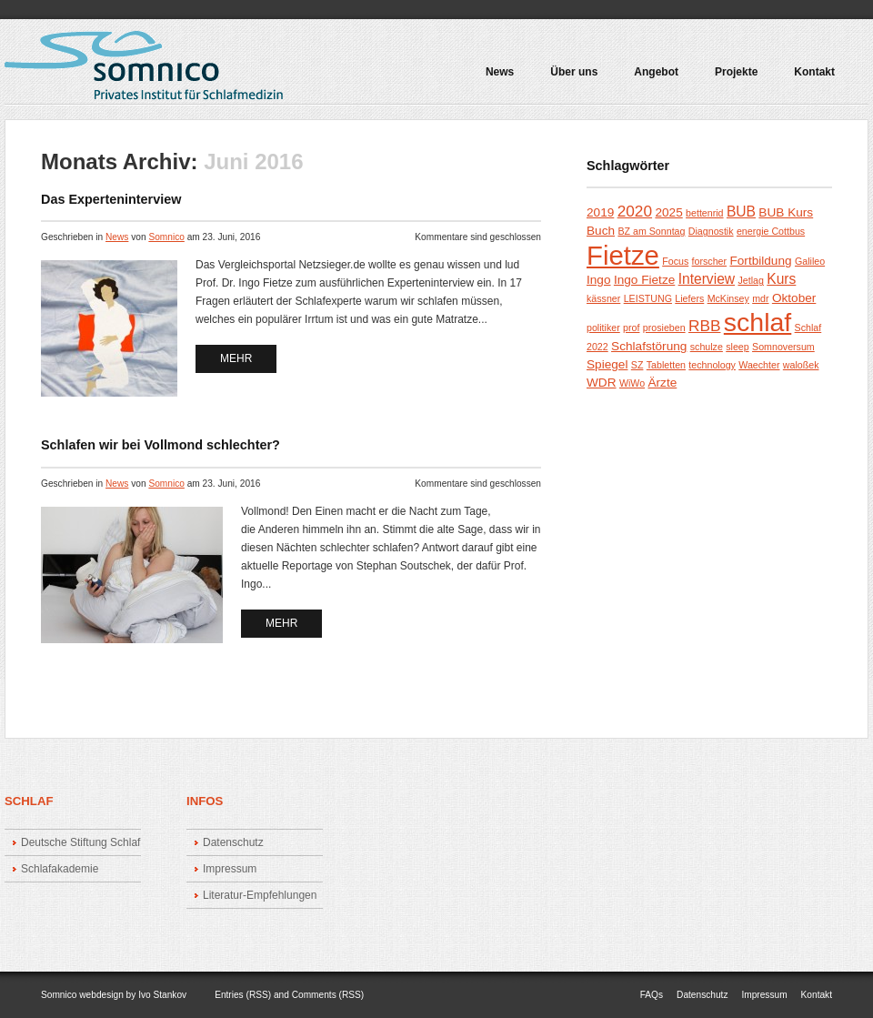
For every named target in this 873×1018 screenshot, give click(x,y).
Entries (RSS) (243, 995)
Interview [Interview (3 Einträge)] (706, 279)
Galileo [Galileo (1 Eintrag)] (810, 261)
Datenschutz (233, 842)
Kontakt (814, 72)
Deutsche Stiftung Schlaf (80, 842)
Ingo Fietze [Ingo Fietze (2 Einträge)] (644, 280)
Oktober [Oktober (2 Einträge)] (794, 298)
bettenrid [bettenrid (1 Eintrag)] (704, 212)
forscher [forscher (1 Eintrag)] (710, 261)
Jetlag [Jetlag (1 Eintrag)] (750, 280)
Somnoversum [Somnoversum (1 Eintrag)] (783, 346)
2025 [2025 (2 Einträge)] (668, 212)
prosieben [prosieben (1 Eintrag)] (664, 327)
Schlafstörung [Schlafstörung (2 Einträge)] (649, 346)
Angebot (652, 78)
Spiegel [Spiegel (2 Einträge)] (607, 364)
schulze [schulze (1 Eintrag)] (706, 346)
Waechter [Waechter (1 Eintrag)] (758, 364)
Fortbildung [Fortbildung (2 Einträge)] (760, 260)
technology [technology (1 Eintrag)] (712, 364)
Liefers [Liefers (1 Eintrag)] (689, 298)
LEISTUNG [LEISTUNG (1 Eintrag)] (648, 298)
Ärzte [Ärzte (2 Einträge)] (662, 382)
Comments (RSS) (328, 995)
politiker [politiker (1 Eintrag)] (603, 327)
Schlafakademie (59, 868)
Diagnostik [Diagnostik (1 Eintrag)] (711, 231)
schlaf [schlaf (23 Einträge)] (757, 322)
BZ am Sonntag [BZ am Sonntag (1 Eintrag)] (651, 231)
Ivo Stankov (162, 995)
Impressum (229, 868)
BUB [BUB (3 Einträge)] (741, 211)
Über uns (573, 72)
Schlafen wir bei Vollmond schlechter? (160, 445)
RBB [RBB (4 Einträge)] (704, 326)
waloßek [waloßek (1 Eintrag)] (801, 364)
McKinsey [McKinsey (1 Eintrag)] (728, 298)
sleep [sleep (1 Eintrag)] (737, 346)
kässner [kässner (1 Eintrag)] (603, 298)
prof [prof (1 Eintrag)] (631, 327)
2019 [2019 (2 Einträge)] (600, 212)
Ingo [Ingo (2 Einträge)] (599, 280)
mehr (236, 358)
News (500, 72)
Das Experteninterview (111, 199)
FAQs (651, 995)
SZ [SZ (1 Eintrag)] (637, 364)
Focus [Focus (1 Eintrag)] (675, 261)
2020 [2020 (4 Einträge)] (634, 211)
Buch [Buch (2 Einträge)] (601, 230)
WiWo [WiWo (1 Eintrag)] (632, 383)
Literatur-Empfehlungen (259, 895)
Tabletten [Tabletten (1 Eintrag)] (666, 364)
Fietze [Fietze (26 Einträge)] (623, 255)
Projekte (732, 78)
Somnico (166, 237)
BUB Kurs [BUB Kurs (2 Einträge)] (785, 212)
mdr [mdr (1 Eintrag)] (760, 298)
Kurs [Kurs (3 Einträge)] (781, 279)
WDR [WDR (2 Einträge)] (602, 382)
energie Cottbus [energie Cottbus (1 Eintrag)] (771, 231)
